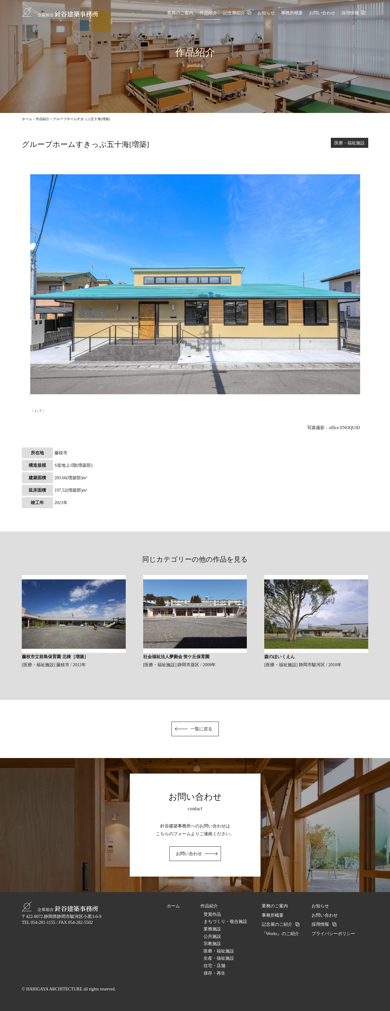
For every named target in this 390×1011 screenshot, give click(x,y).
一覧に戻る (201, 729)
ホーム (27, 119)
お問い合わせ (189, 853)
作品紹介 (42, 119)
